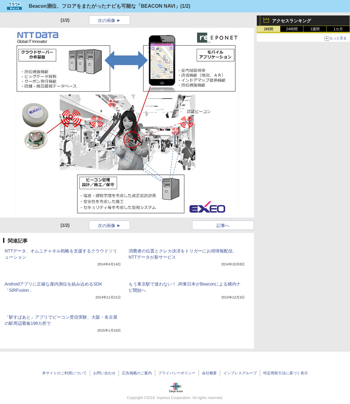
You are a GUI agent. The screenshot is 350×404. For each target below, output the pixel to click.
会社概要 (209, 373)
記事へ (223, 225)
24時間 (291, 29)
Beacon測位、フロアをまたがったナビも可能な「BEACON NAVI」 (104, 6)
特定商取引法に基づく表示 (285, 373)
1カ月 (338, 29)
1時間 (268, 29)
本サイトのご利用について (64, 373)
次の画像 (106, 20)
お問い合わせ (104, 373)
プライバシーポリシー (176, 373)
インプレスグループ (240, 373)
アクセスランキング (291, 20)
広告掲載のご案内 (137, 373)
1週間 (315, 29)
